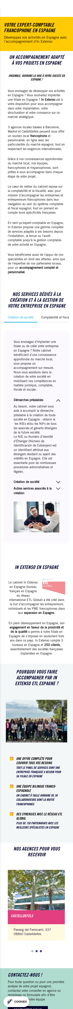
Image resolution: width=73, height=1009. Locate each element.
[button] (32, 951)
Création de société (20, 317)
